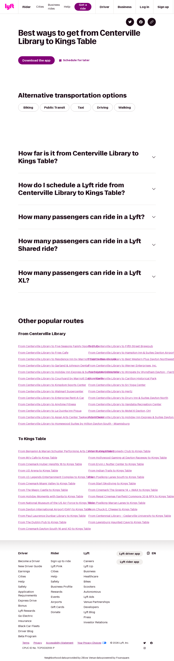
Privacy (37, 643)
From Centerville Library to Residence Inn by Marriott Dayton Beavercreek (67, 359)
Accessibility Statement (59, 643)
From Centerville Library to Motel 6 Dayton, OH (119, 411)
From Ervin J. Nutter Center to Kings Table (116, 464)
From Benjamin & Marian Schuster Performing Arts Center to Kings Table (66, 451)
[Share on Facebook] (141, 22)
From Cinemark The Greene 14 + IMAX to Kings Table (123, 490)
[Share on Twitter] (130, 22)
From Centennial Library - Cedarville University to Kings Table (129, 516)
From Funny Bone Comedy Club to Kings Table (119, 451)
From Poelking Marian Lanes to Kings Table (116, 503)
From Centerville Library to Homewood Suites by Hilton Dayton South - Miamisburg (74, 424)
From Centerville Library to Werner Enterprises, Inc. (122, 366)
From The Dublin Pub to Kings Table (42, 522)
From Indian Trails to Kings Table (110, 471)
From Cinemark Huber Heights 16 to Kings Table (50, 464)
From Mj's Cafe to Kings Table (37, 458)
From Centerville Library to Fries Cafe (43, 353)
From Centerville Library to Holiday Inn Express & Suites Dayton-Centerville (68, 372)
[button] (87, 157)
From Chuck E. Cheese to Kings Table (112, 509)
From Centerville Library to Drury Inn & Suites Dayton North (128, 398)
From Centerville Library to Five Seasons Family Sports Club (58, 346)
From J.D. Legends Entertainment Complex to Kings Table (55, 477)
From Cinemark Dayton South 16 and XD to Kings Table (54, 529)
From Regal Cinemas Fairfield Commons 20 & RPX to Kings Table (131, 496)
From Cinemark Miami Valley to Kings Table (46, 483)
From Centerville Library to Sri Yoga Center (117, 385)
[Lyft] (9, 6)
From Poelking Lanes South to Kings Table (116, 477)
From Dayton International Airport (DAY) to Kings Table (54, 509)
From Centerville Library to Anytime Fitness (47, 404)
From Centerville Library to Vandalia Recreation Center (124, 404)
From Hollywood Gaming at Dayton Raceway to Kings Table (127, 458)
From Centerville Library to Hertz (110, 391)
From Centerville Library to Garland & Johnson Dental (53, 366)
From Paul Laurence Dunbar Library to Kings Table (52, 516)
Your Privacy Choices (91, 643)
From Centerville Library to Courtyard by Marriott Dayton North (60, 378)
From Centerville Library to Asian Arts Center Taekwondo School (61, 417)
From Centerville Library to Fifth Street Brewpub (120, 346)
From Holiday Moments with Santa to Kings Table (50, 496)
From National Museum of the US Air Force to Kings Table (56, 503)
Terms (25, 643)
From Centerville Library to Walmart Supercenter (50, 391)
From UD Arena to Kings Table (38, 471)
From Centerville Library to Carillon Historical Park (122, 378)
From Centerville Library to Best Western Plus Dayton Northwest (131, 359)
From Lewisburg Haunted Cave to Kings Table (118, 522)
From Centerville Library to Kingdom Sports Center (52, 385)
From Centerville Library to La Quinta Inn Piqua (49, 411)
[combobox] (151, 553)
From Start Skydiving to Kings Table (112, 483)
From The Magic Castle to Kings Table (43, 490)
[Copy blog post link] (152, 22)
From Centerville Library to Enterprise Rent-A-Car (51, 398)
